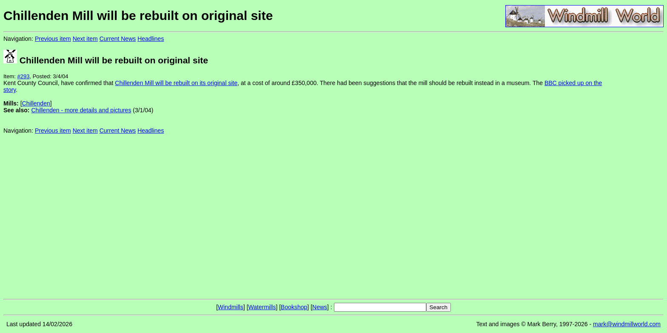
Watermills (262, 307)
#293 (23, 76)
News (319, 307)
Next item (85, 38)
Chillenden (36, 103)
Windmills (230, 307)
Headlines (150, 38)
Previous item (53, 38)
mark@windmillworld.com (627, 324)
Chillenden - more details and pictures (81, 110)
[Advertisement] (635, 165)
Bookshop (294, 307)
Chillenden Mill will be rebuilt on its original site (176, 83)
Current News (118, 38)
